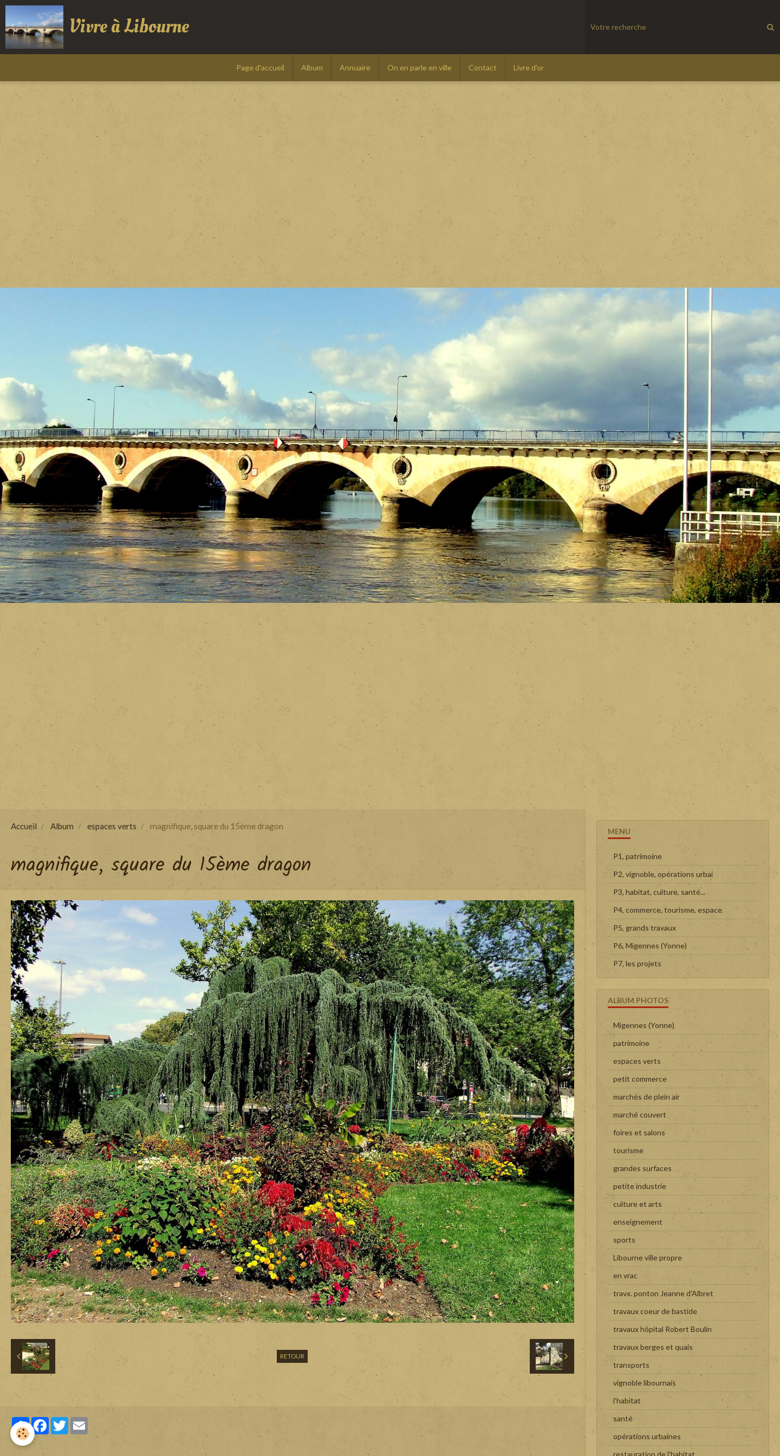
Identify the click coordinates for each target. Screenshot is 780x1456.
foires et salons (639, 1132)
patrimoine (631, 1043)
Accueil (24, 826)
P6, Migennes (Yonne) (650, 945)
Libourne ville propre (647, 1257)
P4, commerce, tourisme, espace (667, 909)
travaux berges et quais (653, 1346)
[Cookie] (23, 1433)
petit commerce (640, 1078)
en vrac (625, 1275)
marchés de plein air (646, 1096)
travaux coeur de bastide (655, 1311)
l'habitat (627, 1400)
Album (312, 67)
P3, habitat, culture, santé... (659, 891)
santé (623, 1418)
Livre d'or (529, 67)
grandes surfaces (642, 1168)
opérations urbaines (647, 1436)
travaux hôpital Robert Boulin (662, 1329)
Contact (483, 67)
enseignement (637, 1221)
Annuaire (355, 67)
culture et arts (637, 1203)
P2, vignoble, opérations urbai (663, 874)
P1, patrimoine (637, 856)
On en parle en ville (419, 67)
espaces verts (111, 826)
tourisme (628, 1150)
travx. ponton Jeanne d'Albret (663, 1293)
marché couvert (639, 1114)
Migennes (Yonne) (643, 1025)
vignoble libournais (644, 1382)
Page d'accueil (260, 67)
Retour (292, 1356)
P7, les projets (637, 963)
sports (624, 1239)
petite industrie (639, 1186)
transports (631, 1364)
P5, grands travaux (644, 927)
